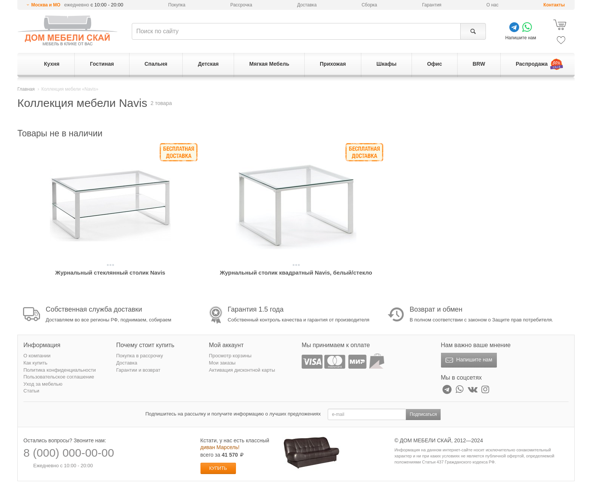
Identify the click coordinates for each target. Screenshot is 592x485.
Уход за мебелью (42, 384)
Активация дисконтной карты (242, 370)
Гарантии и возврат (138, 370)
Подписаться (423, 414)
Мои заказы (222, 363)
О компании (37, 355)
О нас (492, 5)
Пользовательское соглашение (58, 377)
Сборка (369, 5)
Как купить (35, 363)
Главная (26, 89)
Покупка (176, 5)
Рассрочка (241, 5)
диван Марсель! (220, 447)
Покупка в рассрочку (139, 355)
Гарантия (431, 5)
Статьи (31, 391)
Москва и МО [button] (45, 5)
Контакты (554, 5)
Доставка (307, 5)
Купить (218, 468)
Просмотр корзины (230, 355)
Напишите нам (468, 360)
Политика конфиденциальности (59, 370)
